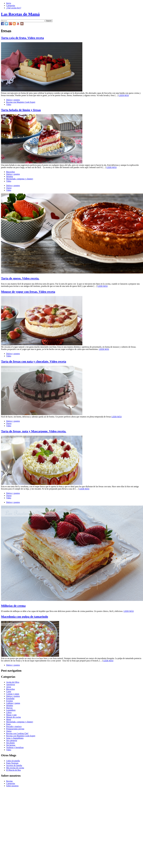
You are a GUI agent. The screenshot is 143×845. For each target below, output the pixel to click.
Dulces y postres (13, 100)
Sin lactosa (10, 745)
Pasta (8, 724)
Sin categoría (11, 740)
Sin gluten (10, 743)
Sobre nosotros (12, 786)
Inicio (8, 3)
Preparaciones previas (15, 729)
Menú (8, 719)
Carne (8, 691)
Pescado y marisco (14, 726)
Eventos (9, 701)
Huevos (9, 708)
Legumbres (10, 710)
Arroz (8, 687)
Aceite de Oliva (12, 682)
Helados (9, 176)
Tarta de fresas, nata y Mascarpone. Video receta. (33, 431)
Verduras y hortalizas (15, 747)
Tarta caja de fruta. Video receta (22, 37)
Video (8, 104)
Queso (8, 188)
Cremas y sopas (12, 694)
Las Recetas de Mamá (20, 14)
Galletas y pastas (13, 703)
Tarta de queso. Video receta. (20, 278)
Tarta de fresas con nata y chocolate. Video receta (33, 361)
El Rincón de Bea (13, 770)
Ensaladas (10, 698)
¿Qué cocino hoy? (13, 8)
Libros (9, 712)
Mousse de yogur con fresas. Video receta (28, 291)
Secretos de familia (14, 765)
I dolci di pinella (13, 761)
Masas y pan (11, 715)
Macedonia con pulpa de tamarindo (24, 616)
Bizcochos (10, 172)
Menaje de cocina (13, 717)
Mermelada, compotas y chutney (19, 179)
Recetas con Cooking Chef (17, 733)
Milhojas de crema (13, 605)
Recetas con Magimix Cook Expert (20, 102)
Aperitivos (10, 684)
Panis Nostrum (12, 763)
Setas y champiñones (14, 738)
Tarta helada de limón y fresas (21, 110)
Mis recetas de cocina (15, 768)
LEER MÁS (124, 95)
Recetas (9, 781)
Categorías (10, 5)
